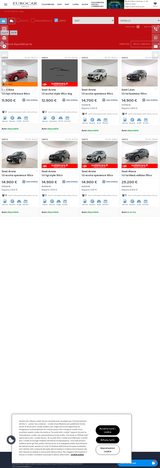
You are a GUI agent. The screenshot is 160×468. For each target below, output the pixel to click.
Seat (67, 4)
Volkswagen (48, 4)
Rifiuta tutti (108, 440)
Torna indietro (11, 11)
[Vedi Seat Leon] (140, 72)
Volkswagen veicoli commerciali (97, 4)
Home (21, 11)
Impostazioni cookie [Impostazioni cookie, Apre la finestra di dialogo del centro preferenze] (107, 450)
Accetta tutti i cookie (107, 430)
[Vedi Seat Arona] (60, 72)
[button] (11, 440)
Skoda (85, 4)
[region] (72, 438)
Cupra (75, 4)
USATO (60, 20)
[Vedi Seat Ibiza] (20, 72)
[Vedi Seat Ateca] (140, 154)
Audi (59, 4)
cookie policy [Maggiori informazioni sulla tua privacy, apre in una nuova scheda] (77, 454)
